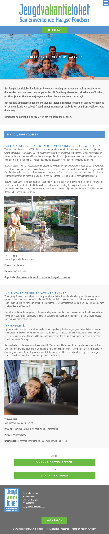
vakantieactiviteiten (54, 462)
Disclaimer (39, 528)
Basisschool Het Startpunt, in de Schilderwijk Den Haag (41, 440)
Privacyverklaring (52, 528)
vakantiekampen (54, 475)
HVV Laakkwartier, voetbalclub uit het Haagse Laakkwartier (43, 277)
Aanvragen (54, 520)
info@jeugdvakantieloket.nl (34, 506)
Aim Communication (88, 528)
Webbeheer (65, 528)
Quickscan (54, 30)
